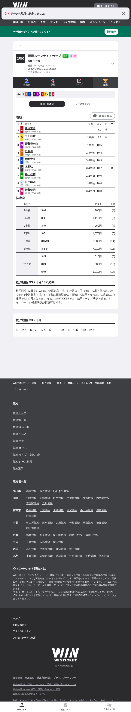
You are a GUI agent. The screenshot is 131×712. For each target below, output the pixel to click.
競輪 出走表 (20, 433)
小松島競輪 (46, 548)
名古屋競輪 (32, 522)
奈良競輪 (45, 535)
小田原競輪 (86, 510)
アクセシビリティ (22, 631)
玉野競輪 (31, 541)
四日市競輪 (32, 528)
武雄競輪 (61, 555)
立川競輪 (47, 503)
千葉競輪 (45, 510)
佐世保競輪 (75, 555)
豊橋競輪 (74, 522)
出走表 (32, 22)
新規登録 (111, 31)
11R (83, 329)
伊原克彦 (30, 128)
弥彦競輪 (31, 497)
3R (30, 329)
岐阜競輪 (47, 522)
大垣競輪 (61, 522)
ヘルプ (16, 618)
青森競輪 (45, 491)
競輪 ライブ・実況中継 (26, 454)
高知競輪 (61, 548)
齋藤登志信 (31, 143)
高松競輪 (31, 548)
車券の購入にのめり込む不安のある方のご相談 (36, 689)
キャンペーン (98, 22)
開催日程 (18, 22)
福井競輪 (31, 535)
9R (68, 329)
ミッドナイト (118, 22)
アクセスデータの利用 (24, 637)
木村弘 (29, 166)
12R (91, 329)
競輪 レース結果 (22, 461)
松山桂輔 (30, 174)
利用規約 (29, 677)
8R (62, 329)
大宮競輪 (88, 497)
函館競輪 (31, 491)
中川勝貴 (30, 135)
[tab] (65, 707)
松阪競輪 (101, 522)
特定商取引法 (43, 677)
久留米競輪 (46, 555)
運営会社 (17, 677)
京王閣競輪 (32, 503)
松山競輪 (74, 548)
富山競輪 (88, 522)
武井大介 (30, 158)
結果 (82, 22)
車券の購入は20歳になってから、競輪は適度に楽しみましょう (44, 684)
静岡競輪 (31, 515)
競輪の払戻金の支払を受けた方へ (30, 694)
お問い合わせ (19, 625)
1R (17, 329)
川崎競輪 (58, 510)
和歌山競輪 (75, 535)
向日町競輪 (59, 535)
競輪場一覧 (19, 420)
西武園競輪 (102, 497)
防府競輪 (58, 541)
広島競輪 (45, 541)
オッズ (54, 22)
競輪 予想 (18, 440)
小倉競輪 (31, 555)
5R (43, 329)
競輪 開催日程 (21, 426)
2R (24, 329)
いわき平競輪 (61, 491)
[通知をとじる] (123, 13)
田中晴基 (30, 182)
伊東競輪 (101, 510)
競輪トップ (19, 413)
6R (49, 329)
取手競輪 (58, 497)
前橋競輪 (45, 497)
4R (36, 329)
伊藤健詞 (30, 189)
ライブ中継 (69, 22)
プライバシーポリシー (64, 677)
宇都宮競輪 (73, 497)
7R (56, 329)
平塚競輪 (72, 510)
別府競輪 (90, 555)
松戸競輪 (31, 510)
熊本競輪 (104, 555)
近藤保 (29, 151)
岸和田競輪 (92, 535)
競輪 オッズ (20, 447)
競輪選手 (18, 468)
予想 (43, 22)
